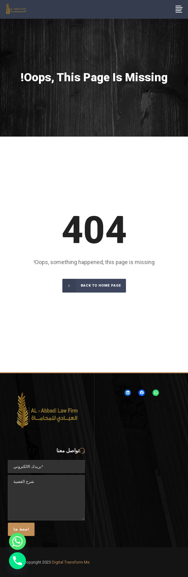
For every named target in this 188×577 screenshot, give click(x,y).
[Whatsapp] (17, 541)
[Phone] (17, 560)
